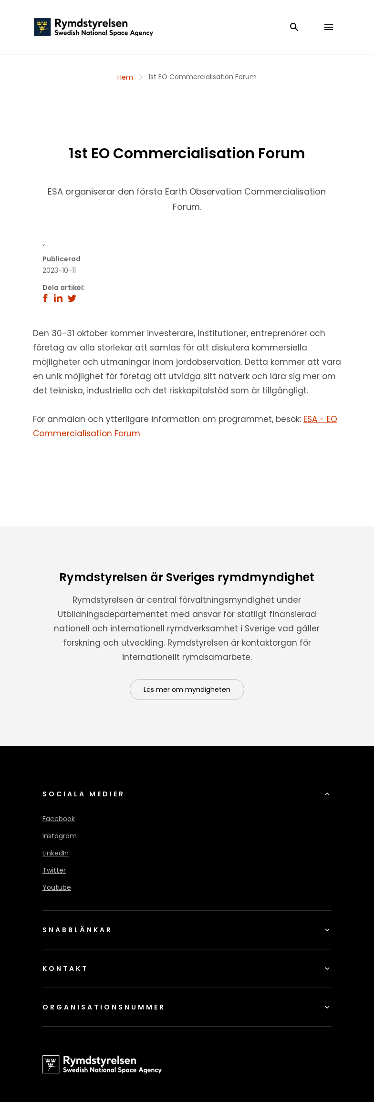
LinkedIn (55, 853)
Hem (125, 77)
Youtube (56, 887)
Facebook (58, 819)
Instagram (59, 836)
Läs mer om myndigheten (187, 689)
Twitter (54, 870)
